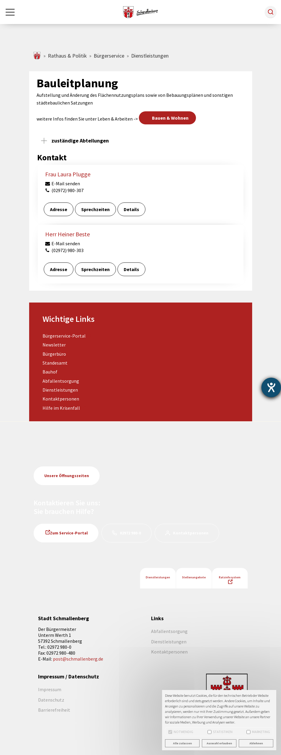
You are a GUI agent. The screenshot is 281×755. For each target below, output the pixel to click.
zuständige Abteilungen (80, 140)
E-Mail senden (62, 183)
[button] (270, 11)
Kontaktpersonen (61, 399)
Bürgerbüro (54, 354)
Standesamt (55, 363)
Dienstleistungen (60, 390)
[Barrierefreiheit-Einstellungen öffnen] (271, 387)
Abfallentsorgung (61, 381)
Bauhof (50, 372)
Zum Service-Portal (69, 533)
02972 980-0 (130, 533)
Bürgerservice (109, 55)
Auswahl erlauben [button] (219, 743)
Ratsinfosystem (230, 577)
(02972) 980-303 (64, 250)
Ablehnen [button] (256, 743)
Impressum (49, 689)
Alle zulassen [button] (182, 743)
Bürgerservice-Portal (64, 336)
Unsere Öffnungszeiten (66, 475)
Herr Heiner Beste (67, 234)
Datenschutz (51, 700)
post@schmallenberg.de (78, 659)
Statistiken (220, 731)
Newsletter (54, 345)
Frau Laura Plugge (67, 174)
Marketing (258, 731)
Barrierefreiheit (54, 710)
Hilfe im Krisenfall (61, 408)
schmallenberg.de (37, 55)
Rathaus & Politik (67, 55)
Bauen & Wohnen (170, 118)
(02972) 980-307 (64, 190)
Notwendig (180, 731)
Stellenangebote (194, 577)
